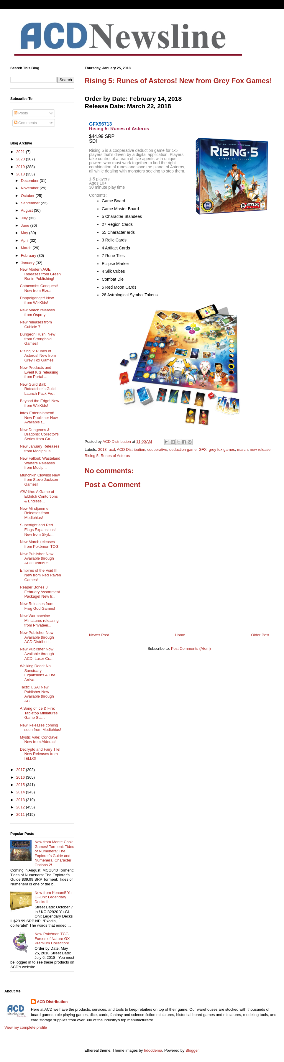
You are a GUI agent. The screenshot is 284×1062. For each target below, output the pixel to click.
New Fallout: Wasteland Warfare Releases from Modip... (40, 463)
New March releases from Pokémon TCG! (39, 544)
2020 (21, 159)
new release (260, 449)
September (31, 203)
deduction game (183, 449)
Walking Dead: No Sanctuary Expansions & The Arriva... (37, 673)
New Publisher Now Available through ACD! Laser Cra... (37, 653)
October (28, 195)
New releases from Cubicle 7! (36, 324)
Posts (21, 113)
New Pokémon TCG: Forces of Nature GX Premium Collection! (52, 938)
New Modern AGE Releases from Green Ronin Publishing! (40, 274)
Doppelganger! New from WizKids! (37, 300)
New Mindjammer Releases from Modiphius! (35, 513)
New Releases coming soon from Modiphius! (40, 727)
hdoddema (153, 1050)
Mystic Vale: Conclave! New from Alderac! (39, 739)
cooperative (157, 449)
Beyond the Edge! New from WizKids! (39, 403)
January (28, 263)
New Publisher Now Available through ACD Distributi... (37, 558)
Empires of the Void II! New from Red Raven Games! (40, 575)
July (25, 218)
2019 (21, 167)
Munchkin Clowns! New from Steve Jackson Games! (40, 479)
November (30, 188)
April (25, 240)
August (27, 210)
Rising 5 (92, 455)
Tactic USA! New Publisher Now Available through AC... (37, 694)
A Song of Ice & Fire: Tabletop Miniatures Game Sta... (39, 713)
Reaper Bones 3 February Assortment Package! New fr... (40, 592)
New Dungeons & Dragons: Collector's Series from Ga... (39, 434)
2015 (21, 784)
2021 (21, 151)
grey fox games (222, 449)
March (27, 248)
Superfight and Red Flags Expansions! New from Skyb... (37, 529)
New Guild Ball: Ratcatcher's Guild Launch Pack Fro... (38, 389)
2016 (21, 777)
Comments (25, 123)
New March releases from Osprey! (37, 312)
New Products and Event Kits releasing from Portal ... (39, 372)
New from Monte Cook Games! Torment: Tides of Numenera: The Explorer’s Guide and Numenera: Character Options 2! (54, 853)
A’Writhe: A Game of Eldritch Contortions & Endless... (39, 496)
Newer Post (99, 635)
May (25, 233)
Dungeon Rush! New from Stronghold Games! (37, 339)
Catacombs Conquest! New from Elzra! (39, 288)
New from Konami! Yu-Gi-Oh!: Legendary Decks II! (54, 897)
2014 (21, 792)
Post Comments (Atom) (191, 648)
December (30, 180)
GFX (203, 449)
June (25, 225)
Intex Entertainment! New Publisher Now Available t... (39, 417)
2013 (21, 800)
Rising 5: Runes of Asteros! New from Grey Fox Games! (38, 355)
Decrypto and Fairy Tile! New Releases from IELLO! (40, 754)
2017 (21, 769)
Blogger (191, 1050)
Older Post (260, 635)
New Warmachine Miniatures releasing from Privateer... (39, 620)
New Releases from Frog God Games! (37, 606)
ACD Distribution (131, 449)
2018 (102, 449)
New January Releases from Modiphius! (39, 448)
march (242, 449)
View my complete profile (25, 1027)
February (29, 255)
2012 (21, 807)
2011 (21, 814)
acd (112, 449)
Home (180, 635)
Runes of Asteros (115, 455)
